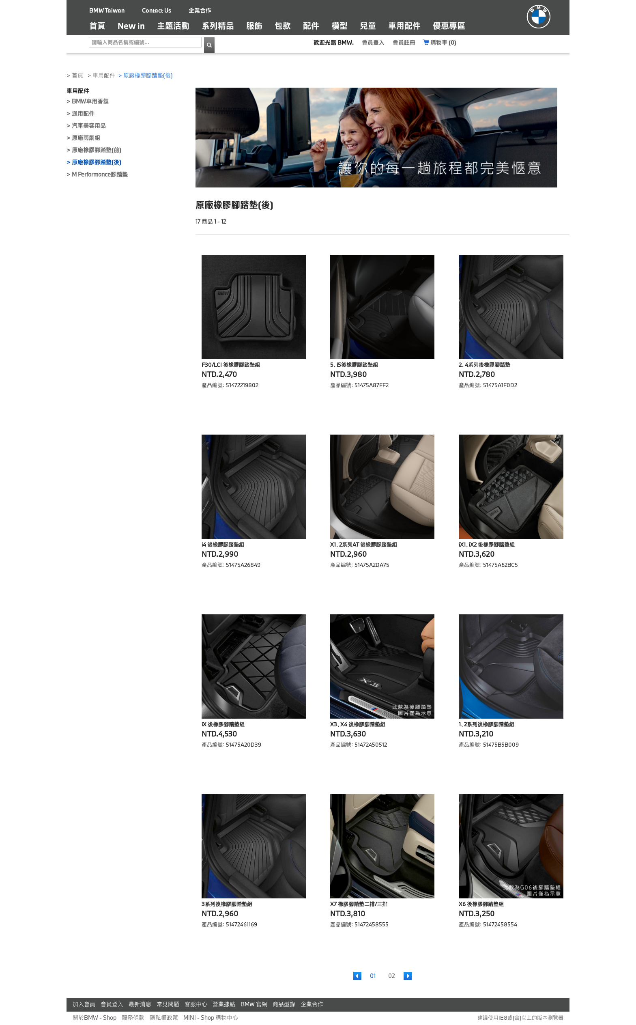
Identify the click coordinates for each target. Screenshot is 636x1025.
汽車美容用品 (89, 125)
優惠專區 (449, 25)
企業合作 (200, 10)
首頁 (100, 25)
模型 (339, 25)
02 (391, 976)
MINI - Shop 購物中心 (210, 1017)
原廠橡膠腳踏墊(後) (96, 162)
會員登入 (373, 42)
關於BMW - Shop (94, 1017)
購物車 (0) (439, 42)
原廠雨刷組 (86, 138)
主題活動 (173, 25)
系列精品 (218, 25)
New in (131, 25)
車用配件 (404, 25)
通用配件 (83, 113)
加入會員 (84, 1004)
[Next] (407, 976)
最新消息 (140, 1004)
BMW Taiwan (107, 10)
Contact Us (156, 10)
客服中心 (196, 1004)
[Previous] (357, 976)
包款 (283, 25)
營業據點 (224, 1004)
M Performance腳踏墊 (100, 174)
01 (373, 976)
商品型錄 (284, 1004)
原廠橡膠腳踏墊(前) (96, 150)
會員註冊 (404, 42)
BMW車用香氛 (90, 101)
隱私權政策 (164, 1017)
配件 (311, 25)
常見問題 (168, 1004)
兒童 (368, 25)
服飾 (254, 25)
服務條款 (133, 1017)
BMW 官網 (254, 1004)
